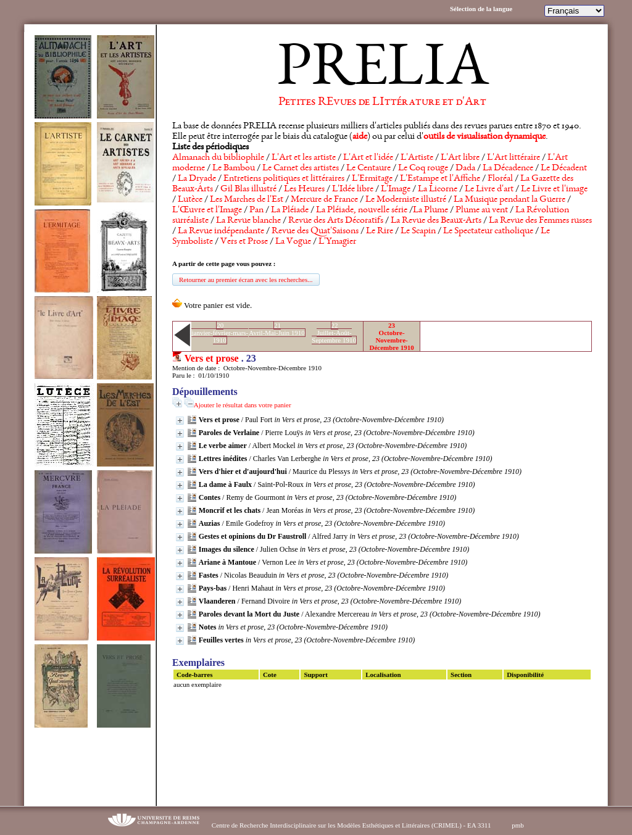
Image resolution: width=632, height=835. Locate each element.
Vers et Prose (244, 242)
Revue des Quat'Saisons (315, 231)
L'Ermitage (372, 179)
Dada (465, 168)
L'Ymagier (337, 242)
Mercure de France (324, 200)
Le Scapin (418, 231)
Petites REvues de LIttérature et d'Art (382, 102)
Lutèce (190, 200)
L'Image (395, 189)
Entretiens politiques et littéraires (283, 179)
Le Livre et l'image (554, 189)
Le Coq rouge (423, 168)
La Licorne (437, 189)
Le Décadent (564, 168)
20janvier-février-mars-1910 (219, 333)
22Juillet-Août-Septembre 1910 (334, 333)
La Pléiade (290, 210)
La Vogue (293, 242)
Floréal (500, 179)
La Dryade (197, 179)
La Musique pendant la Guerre (509, 200)
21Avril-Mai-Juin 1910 (277, 329)
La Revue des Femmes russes (540, 221)
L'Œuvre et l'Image (207, 210)
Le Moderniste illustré (405, 200)
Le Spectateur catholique (488, 231)
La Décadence (508, 168)
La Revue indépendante (221, 231)
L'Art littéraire (513, 158)
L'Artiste (417, 158)
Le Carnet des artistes (300, 168)
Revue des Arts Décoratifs (335, 221)
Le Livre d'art (489, 189)
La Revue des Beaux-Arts (436, 221)
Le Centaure (368, 168)
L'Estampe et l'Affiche (440, 179)
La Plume (430, 210)
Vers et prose (212, 358)
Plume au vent (481, 210)
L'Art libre (460, 158)
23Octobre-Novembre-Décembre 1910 (391, 336)
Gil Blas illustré (248, 189)
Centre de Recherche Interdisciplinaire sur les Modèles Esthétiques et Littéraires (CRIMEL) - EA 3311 (351, 825)
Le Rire (379, 231)
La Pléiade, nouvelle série (361, 210)
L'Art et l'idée (368, 158)
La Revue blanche (248, 221)
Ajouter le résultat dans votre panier (242, 405)
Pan (256, 210)
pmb (518, 825)
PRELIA (382, 71)
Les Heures (304, 189)
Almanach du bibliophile (218, 158)
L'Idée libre (352, 189)
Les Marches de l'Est (246, 200)
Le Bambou (233, 168)
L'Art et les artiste (304, 158)
